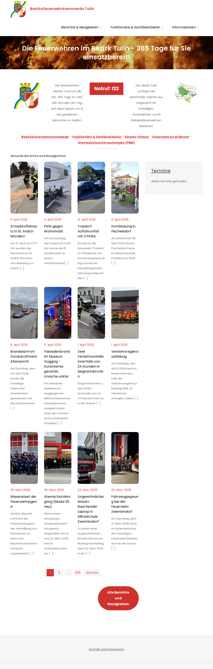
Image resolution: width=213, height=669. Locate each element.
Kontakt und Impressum (106, 649)
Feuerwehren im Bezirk (170, 137)
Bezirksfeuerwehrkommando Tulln (62, 8)
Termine (161, 171)
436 (77, 573)
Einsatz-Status (137, 137)
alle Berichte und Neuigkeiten (118, 598)
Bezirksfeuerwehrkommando (45, 137)
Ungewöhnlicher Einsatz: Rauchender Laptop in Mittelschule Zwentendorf (91, 509)
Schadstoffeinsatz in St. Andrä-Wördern (23, 231)
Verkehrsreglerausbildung (124, 354)
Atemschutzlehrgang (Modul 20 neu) (57, 501)
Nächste (92, 573)
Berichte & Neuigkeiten (79, 27)
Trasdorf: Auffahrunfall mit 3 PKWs (88, 231)
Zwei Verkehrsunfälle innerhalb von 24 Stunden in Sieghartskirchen (91, 364)
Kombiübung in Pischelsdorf (123, 229)
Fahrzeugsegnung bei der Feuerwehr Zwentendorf (124, 504)
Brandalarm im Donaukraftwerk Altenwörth (23, 356)
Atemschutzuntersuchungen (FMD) (106, 143)
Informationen (184, 27)
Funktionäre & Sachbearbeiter (135, 27)
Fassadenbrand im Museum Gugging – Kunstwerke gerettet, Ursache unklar (57, 364)
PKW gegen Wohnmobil (53, 229)
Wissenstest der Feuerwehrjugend (23, 501)
